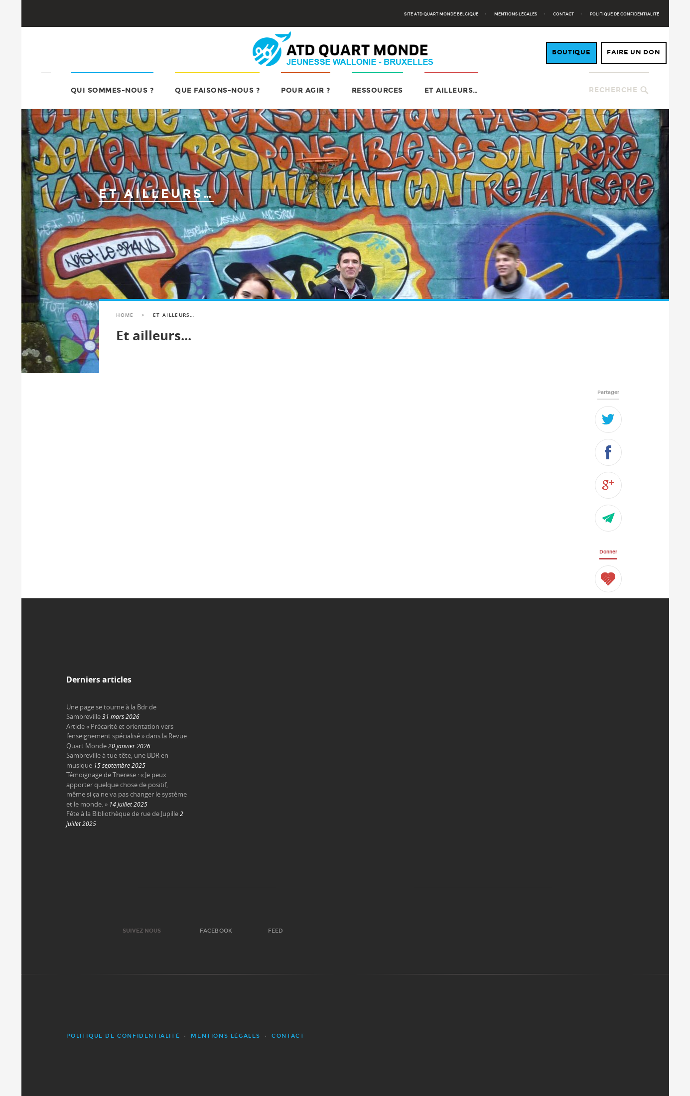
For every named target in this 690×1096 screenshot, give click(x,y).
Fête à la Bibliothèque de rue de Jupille (122, 813)
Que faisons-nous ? (217, 90)
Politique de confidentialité (624, 13)
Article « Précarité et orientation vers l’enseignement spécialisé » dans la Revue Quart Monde (126, 736)
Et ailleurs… (451, 90)
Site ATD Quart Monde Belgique (441, 13)
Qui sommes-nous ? (112, 90)
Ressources (377, 90)
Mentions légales (515, 13)
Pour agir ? (305, 90)
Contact (563, 13)
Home (125, 315)
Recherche (613, 90)
